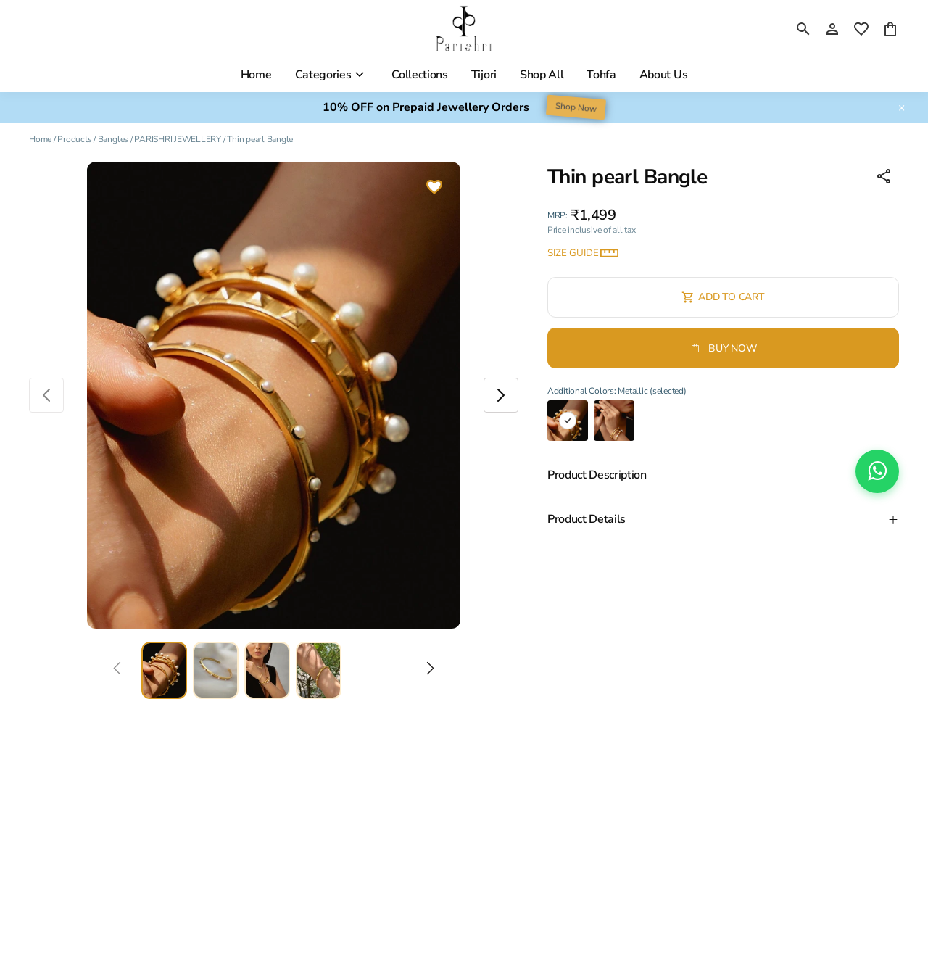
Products (74, 139)
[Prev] (117, 670)
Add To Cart (723, 297)
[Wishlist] (434, 189)
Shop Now (576, 107)
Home (40, 139)
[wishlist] (861, 29)
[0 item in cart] (890, 29)
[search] (803, 29)
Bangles (113, 139)
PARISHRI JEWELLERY (177, 139)
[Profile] (832, 29)
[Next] (430, 670)
